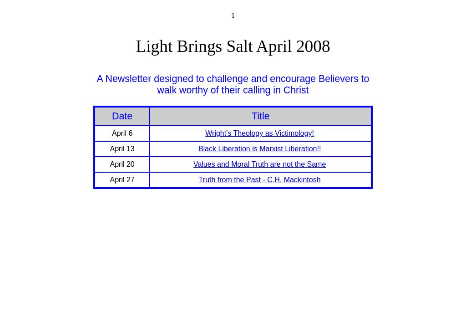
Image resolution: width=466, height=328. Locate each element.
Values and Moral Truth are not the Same (259, 164)
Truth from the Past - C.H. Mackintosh (260, 180)
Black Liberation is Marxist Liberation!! (259, 149)
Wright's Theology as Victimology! (259, 133)
